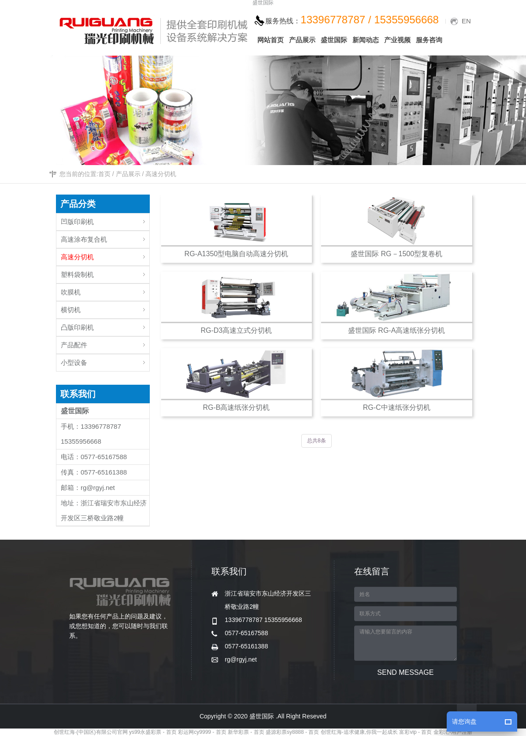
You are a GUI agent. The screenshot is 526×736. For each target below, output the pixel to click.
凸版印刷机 (105, 325)
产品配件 (105, 343)
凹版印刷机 (105, 219)
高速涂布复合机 (105, 237)
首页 (104, 173)
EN (466, 21)
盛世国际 (263, 3)
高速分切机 (160, 173)
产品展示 (128, 173)
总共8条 (316, 441)
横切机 (105, 307)
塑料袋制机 (105, 272)
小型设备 (105, 360)
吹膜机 (105, 290)
